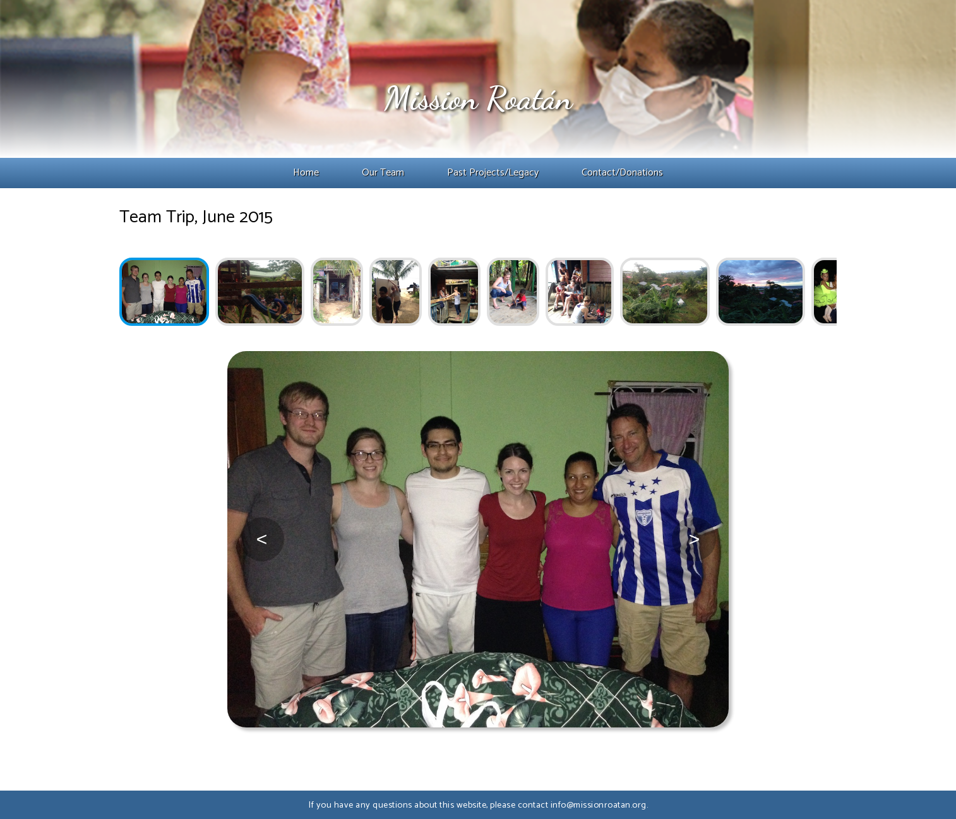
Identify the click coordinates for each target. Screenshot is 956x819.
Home (306, 172)
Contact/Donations (622, 172)
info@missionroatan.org (599, 805)
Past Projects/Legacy (493, 172)
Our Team (383, 172)
